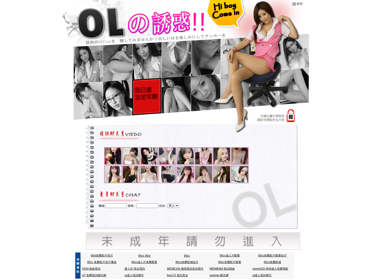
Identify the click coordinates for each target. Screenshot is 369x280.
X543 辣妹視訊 (91, 268)
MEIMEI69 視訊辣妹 (222, 268)
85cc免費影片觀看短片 (272, 255)
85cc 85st (144, 255)
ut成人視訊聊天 (134, 275)
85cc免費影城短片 (187, 262)
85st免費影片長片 (102, 255)
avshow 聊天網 (219, 275)
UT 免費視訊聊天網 (94, 275)
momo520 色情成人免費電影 (270, 268)
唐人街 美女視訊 (134, 268)
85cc (187, 255)
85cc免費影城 (272, 262)
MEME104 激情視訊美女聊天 (185, 268)
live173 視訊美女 (177, 275)
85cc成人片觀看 (230, 255)
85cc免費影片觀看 (229, 262)
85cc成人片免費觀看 (144, 262)
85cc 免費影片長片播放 (101, 262)
